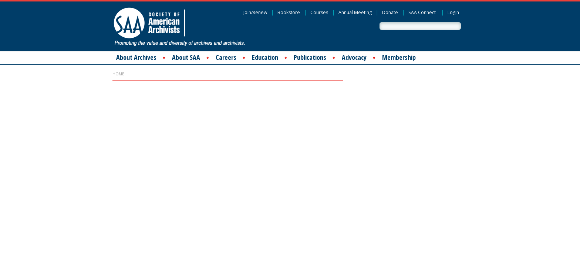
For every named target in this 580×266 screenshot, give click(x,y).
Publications (310, 57)
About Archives (136, 57)
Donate (390, 12)
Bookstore (288, 12)
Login (453, 12)
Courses (319, 12)
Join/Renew (255, 12)
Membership (399, 57)
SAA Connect (422, 12)
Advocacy (354, 57)
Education (265, 57)
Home (118, 73)
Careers (226, 57)
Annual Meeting (355, 12)
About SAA (186, 57)
